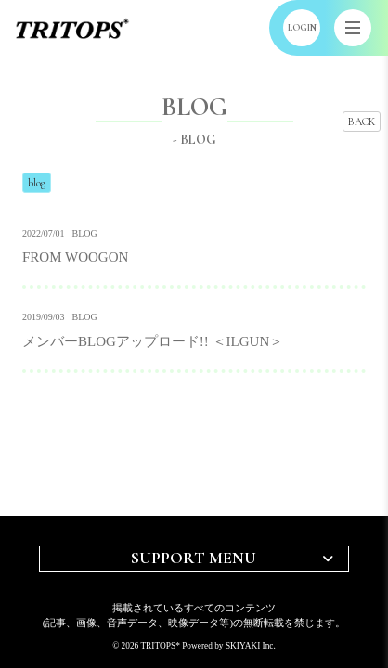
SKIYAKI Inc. (251, 645)
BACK (361, 121)
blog (36, 182)
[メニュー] (352, 27)
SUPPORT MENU (193, 557)
